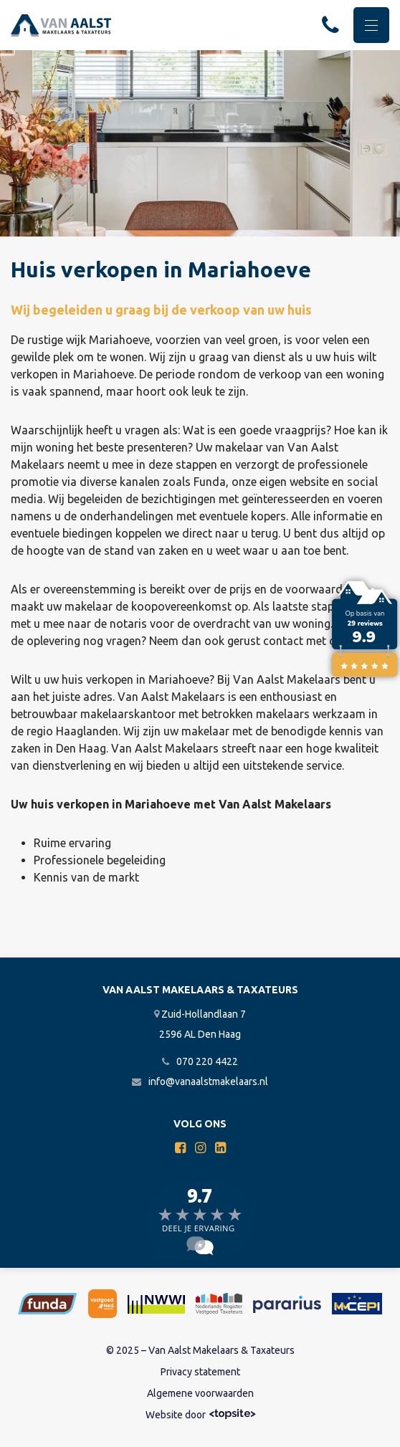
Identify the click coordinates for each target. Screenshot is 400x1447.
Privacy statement (200, 1371)
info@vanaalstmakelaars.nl (200, 1081)
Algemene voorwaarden (200, 1393)
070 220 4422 (200, 1061)
